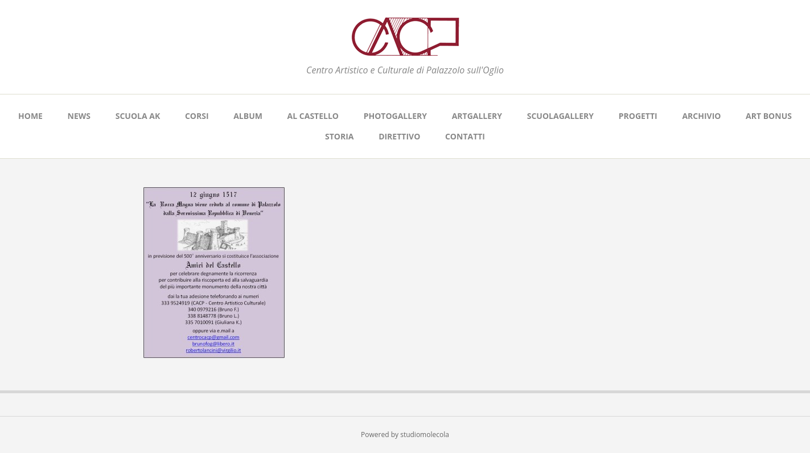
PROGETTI (638, 115)
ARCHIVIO (701, 115)
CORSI (197, 115)
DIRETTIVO (399, 136)
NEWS (79, 115)
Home (30, 115)
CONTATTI (465, 136)
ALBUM (247, 115)
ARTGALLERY (477, 115)
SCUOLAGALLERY (560, 115)
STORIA (339, 136)
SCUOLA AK (138, 115)
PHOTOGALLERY (395, 115)
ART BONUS (769, 115)
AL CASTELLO (313, 115)
